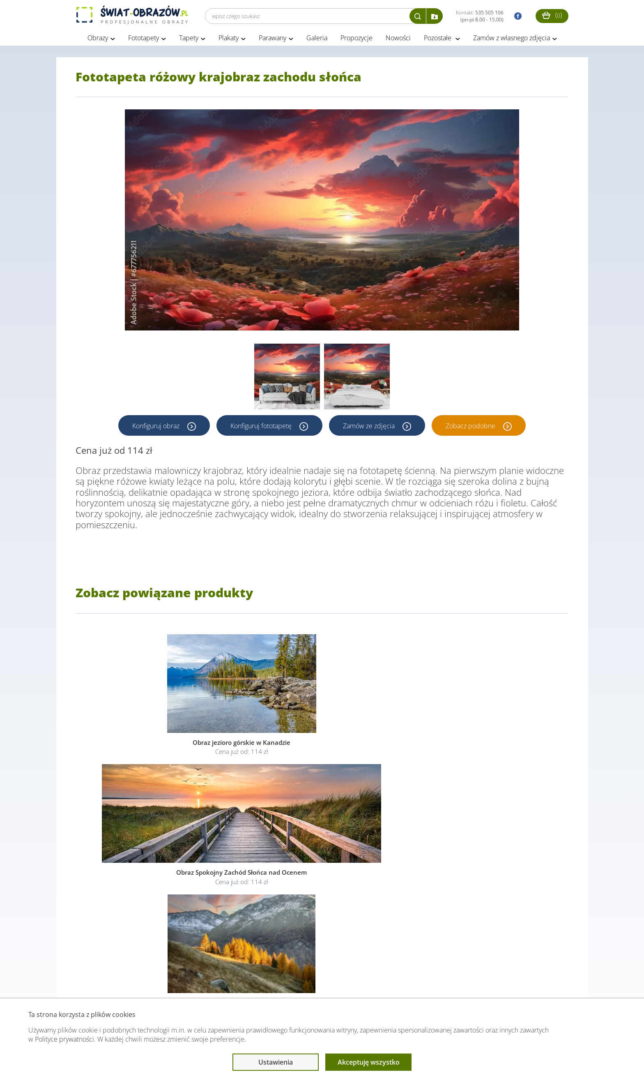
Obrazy (97, 40)
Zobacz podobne (472, 427)
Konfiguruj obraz (155, 427)
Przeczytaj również (277, 981)
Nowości (398, 40)
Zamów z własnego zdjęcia (511, 40)
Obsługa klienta (104, 981)
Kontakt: (480, 16)
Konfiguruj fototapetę (261, 427)
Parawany (272, 40)
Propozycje (356, 40)
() (552, 15)
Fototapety (143, 40)
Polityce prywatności (64, 1039)
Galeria (316, 40)
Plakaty (228, 40)
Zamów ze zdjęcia (370, 427)
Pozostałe (438, 40)
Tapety (188, 40)
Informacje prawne (188, 981)
